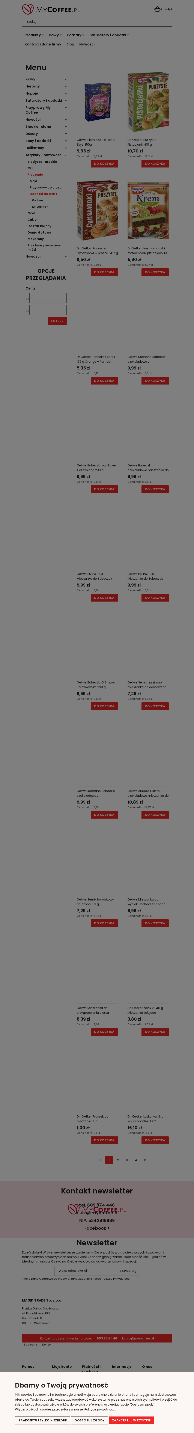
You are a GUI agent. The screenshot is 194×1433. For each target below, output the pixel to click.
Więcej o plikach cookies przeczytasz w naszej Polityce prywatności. (65, 1409)
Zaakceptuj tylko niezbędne (43, 1420)
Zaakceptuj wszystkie (131, 1420)
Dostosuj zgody (89, 1420)
